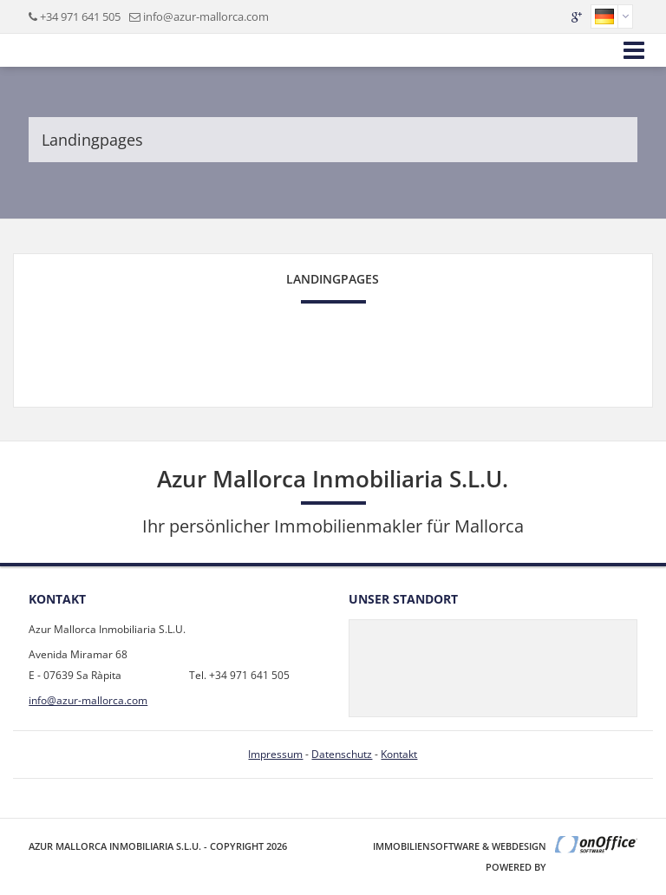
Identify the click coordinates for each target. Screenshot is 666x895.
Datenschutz (341, 754)
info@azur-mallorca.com (206, 16)
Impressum (275, 754)
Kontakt (399, 754)
